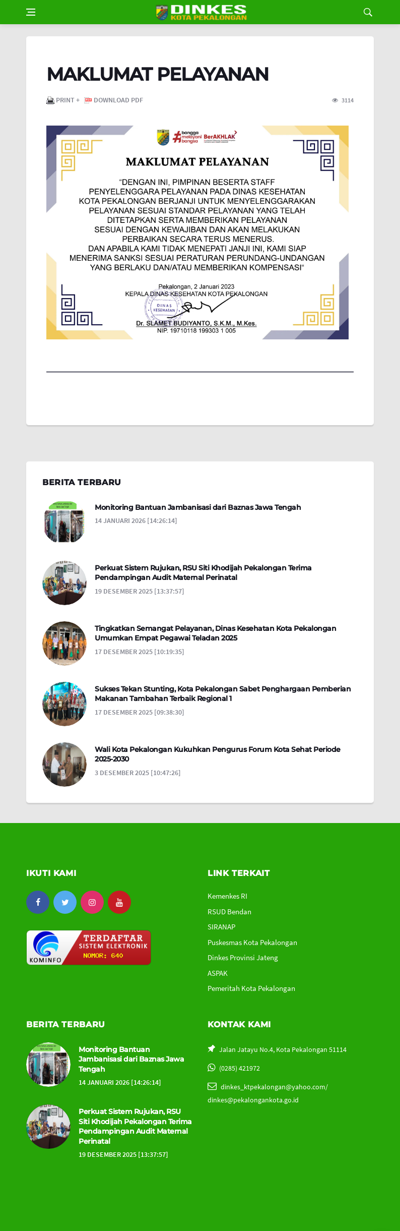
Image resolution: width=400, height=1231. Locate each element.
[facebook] (37, 902)
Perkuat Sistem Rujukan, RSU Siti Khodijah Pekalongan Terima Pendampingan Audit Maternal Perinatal (203, 572)
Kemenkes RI (227, 896)
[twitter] (65, 902)
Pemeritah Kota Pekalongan (251, 988)
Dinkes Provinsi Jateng (243, 957)
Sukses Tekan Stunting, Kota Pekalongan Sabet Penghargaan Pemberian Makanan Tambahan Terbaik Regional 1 (223, 694)
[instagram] (92, 902)
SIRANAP (221, 926)
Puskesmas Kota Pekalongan (252, 942)
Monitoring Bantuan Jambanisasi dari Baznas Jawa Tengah (198, 507)
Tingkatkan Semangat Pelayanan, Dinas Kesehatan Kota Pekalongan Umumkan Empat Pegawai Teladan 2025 (215, 633)
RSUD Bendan (229, 911)
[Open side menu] (30, 12)
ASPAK (218, 973)
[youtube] (119, 902)
